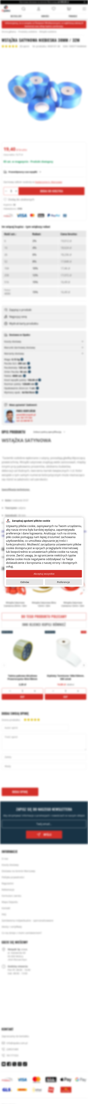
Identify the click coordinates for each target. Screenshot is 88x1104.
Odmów (24, 582)
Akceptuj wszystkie (44, 573)
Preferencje (63, 582)
